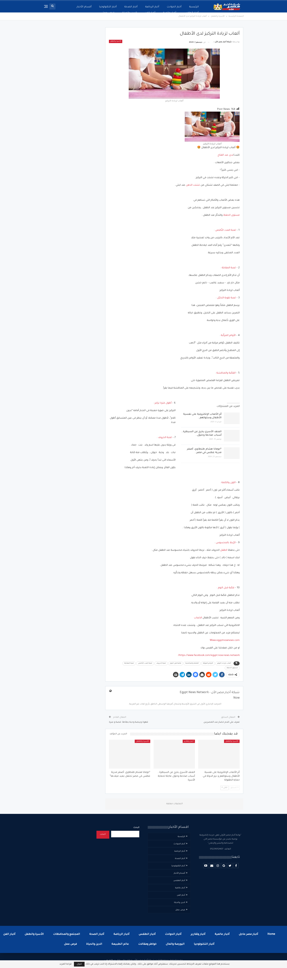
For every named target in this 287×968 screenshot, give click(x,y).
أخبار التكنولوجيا (108, 6)
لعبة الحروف (165, 437)
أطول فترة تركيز (163, 403)
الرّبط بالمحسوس (226, 542)
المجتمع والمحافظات (66, 934)
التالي (224, 787)
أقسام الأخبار (179, 873)
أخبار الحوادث (174, 6)
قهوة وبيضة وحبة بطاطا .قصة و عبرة (128, 722)
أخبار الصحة (131, 6)
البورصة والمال (175, 944)
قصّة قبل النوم (226, 587)
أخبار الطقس (179, 880)
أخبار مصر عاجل (248, 934)
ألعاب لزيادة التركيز (224, 663)
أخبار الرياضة (152, 6)
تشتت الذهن (193, 185)
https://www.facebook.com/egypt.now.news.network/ (209, 655)
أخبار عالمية (180, 888)
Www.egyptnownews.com (225, 640)
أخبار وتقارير (189, 741)
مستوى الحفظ (231, 215)
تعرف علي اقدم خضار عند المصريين (222, 722)
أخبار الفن (181, 895)
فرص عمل (180, 910)
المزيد (88, 6)
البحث (136, 828)
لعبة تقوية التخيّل (226, 298)
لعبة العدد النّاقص (225, 230)
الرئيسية (194, 6)
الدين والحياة (179, 902)
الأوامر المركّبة (228, 335)
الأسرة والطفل (115, 41)
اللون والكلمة (228, 482)
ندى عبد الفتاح (225, 155)
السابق (234, 787)
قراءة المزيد (65, 964)
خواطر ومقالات (147, 944)
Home (271, 934)
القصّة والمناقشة (226, 373)
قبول (79, 964)
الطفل (223, 550)
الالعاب (198, 617)
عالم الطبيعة (120, 944)
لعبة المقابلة (229, 267)
